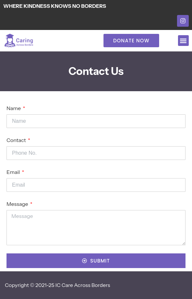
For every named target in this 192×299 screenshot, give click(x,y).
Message (18, 204)
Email (14, 172)
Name (14, 108)
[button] (183, 40)
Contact (17, 140)
